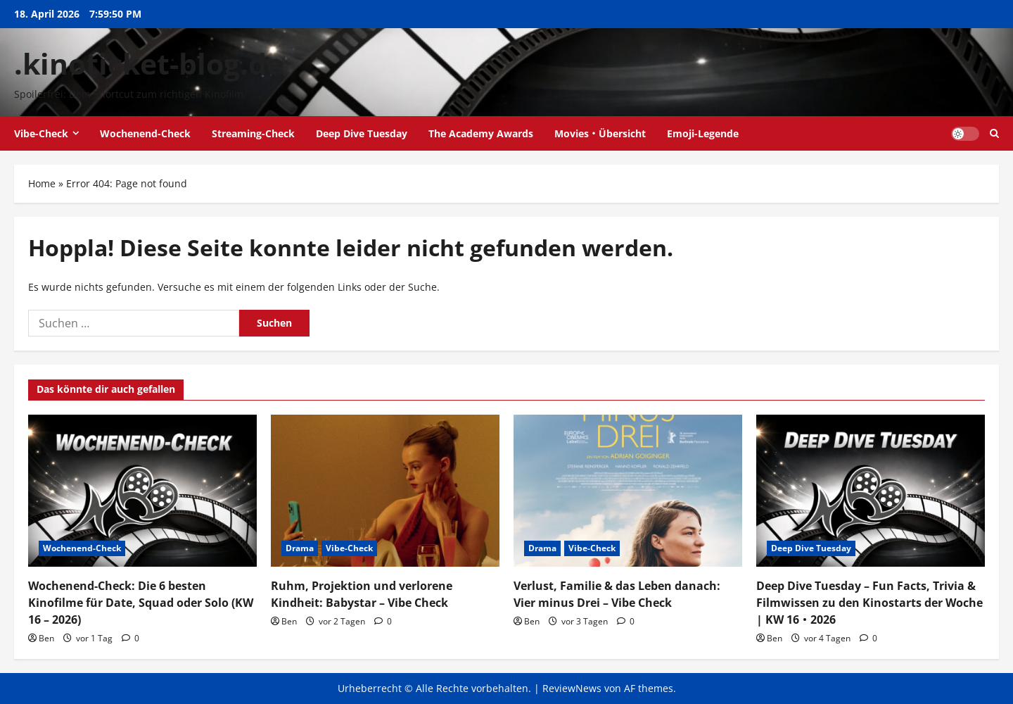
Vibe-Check (41, 133)
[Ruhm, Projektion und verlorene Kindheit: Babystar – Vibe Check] (385, 491)
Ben (46, 638)
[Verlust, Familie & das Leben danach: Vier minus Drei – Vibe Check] (628, 491)
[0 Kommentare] (130, 638)
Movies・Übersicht (600, 133)
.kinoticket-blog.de (148, 63)
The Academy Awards (480, 133)
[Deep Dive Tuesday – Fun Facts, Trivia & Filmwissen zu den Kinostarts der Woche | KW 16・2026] (870, 491)
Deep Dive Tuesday (361, 133)
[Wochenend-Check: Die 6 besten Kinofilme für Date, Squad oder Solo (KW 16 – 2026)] (142, 491)
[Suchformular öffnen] (994, 133)
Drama (300, 548)
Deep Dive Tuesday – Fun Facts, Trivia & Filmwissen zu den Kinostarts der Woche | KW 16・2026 (869, 602)
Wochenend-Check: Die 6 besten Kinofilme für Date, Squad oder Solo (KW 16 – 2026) (140, 602)
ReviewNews (571, 688)
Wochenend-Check (145, 133)
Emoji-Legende (703, 133)
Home (42, 183)
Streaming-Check (253, 133)
